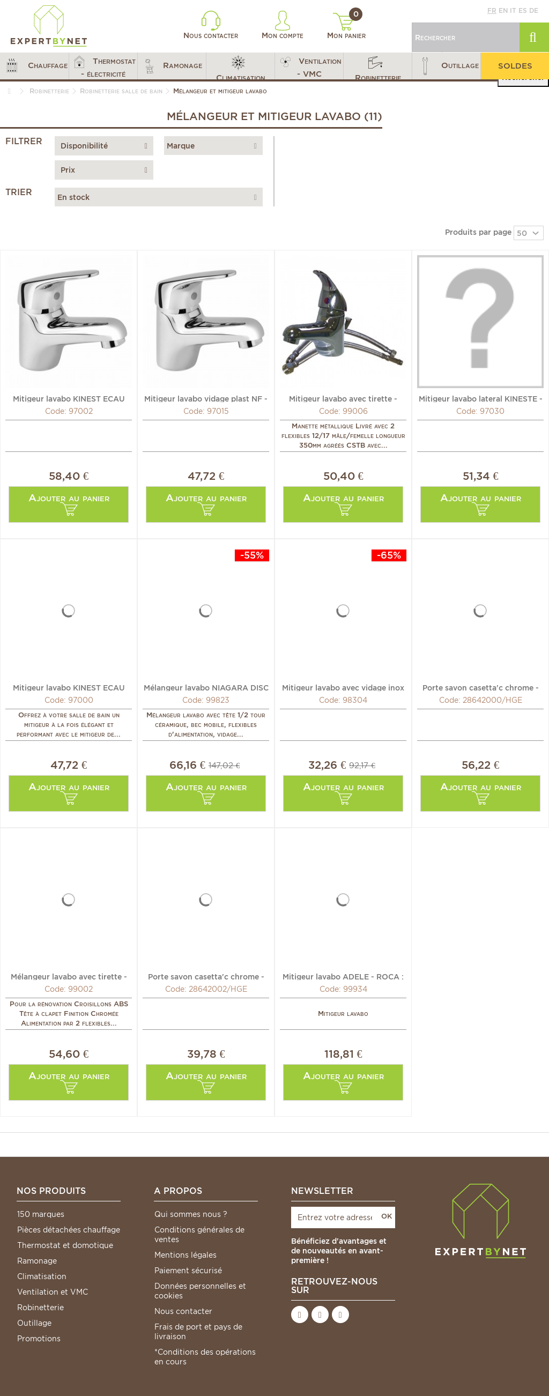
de (533, 10)
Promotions (39, 1338)
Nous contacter (210, 25)
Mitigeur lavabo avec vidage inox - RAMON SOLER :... (343, 687)
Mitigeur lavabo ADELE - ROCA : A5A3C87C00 (343, 976)
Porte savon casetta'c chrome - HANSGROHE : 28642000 (480, 687)
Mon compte (282, 25)
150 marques (40, 1214)
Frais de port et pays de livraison (198, 1332)
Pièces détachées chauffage (68, 1230)
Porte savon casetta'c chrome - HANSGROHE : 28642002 (206, 976)
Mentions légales (185, 1255)
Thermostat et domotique (65, 1245)
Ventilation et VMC (52, 1292)
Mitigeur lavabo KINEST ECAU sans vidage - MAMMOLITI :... (69, 687)
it (513, 10)
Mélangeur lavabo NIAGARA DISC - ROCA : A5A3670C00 (206, 687)
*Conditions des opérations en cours (205, 1357)
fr (491, 10)
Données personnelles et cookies (200, 1291)
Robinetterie (40, 1307)
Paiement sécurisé (188, 1270)
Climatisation (41, 1276)
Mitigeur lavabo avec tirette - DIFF (343, 398)
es (522, 10)
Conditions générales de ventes (199, 1235)
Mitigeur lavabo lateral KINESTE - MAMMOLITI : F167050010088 (481, 398)
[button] (34, 66)
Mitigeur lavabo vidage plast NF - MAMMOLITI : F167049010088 (206, 398)
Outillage (34, 1323)
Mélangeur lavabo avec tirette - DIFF (69, 976)
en (503, 10)
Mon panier (346, 26)
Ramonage (37, 1261)
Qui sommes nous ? (190, 1214)
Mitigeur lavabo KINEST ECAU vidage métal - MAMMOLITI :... (69, 398)
